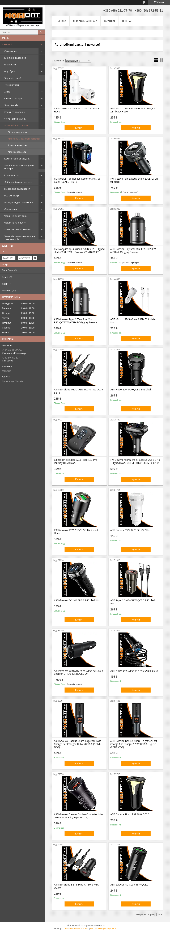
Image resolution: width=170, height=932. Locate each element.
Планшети (10, 64)
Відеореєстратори (17, 132)
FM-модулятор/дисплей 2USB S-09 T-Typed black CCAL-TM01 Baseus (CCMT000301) (79, 250)
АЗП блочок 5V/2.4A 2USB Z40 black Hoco (78, 600)
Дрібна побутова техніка (18, 182)
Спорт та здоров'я (14, 111)
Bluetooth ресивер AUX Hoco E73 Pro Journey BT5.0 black (75, 461)
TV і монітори (11, 84)
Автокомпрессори (17, 151)
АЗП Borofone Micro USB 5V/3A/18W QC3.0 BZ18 (79, 391)
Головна (61, 21)
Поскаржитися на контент (76, 928)
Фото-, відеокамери (15, 118)
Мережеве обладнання (17, 188)
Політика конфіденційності (103, 928)
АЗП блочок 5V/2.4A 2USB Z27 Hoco (131, 530)
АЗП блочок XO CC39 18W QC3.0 (129, 884)
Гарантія (109, 21)
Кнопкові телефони (15, 57)
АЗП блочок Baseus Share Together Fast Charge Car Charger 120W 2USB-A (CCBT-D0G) (77, 744)
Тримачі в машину (17, 145)
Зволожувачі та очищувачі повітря (19, 167)
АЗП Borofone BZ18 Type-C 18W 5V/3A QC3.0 (76, 886)
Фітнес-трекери (13, 98)
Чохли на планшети (15, 222)
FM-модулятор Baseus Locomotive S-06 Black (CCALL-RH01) (77, 180)
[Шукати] (41, 32)
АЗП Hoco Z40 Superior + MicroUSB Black (134, 670)
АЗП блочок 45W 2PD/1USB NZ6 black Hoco (76, 532)
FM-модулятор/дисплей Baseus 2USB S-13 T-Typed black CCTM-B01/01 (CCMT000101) (135, 461)
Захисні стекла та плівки (17, 229)
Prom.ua (101, 925)
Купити (79, 127)
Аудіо (7, 91)
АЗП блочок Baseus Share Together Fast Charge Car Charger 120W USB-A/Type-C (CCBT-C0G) (133, 744)
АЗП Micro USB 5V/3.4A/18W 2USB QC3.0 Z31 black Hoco (133, 110)
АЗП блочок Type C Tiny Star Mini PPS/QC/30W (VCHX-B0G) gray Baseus (75, 321)
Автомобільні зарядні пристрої (24, 138)
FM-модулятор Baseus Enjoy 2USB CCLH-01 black (134, 180)
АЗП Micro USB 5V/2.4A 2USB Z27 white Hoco (76, 110)
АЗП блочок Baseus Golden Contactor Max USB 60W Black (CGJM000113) (78, 816)
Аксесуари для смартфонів (18, 202)
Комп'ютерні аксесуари (17, 158)
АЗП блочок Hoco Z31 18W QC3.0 (129, 814)
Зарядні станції (12, 78)
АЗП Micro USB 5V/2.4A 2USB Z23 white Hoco (133, 321)
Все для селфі (11, 195)
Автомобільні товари (16, 125)
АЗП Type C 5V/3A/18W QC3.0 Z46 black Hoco (133, 602)
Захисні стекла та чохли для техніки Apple (19, 238)
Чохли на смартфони (15, 215)
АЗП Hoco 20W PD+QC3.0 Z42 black (130, 389)
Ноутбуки (9, 71)
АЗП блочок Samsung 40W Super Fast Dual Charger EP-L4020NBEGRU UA (78, 672)
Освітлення (10, 209)
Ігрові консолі (11, 175)
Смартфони (10, 51)
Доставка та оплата (85, 21)
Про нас (127, 21)
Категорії (7, 44)
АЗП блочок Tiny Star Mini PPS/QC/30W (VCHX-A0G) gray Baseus (133, 250)
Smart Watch (11, 105)
